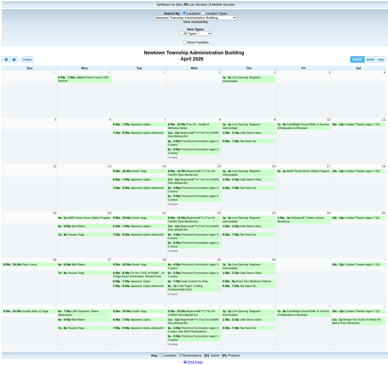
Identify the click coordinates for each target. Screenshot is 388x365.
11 (383, 119)
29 (54, 72)
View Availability (195, 22)
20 (109, 213)
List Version (198, 4)
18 (383, 166)
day (381, 59)
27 (109, 259)
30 (109, 72)
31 (164, 72)
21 (164, 213)
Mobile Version (223, 4)
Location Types (216, 13)
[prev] (6, 59)
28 (164, 259)
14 (164, 166)
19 (54, 213)
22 (219, 213)
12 (54, 166)
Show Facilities (198, 42)
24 (328, 213)
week (370, 59)
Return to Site (170, 4)
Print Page (193, 362)
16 (273, 166)
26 (54, 259)
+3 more (173, 157)
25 (383, 213)
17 (328, 166)
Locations (193, 13)
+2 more (173, 294)
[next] (14, 59)
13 (109, 166)
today (27, 59)
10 (328, 119)
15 (219, 166)
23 (273, 213)
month (357, 59)
